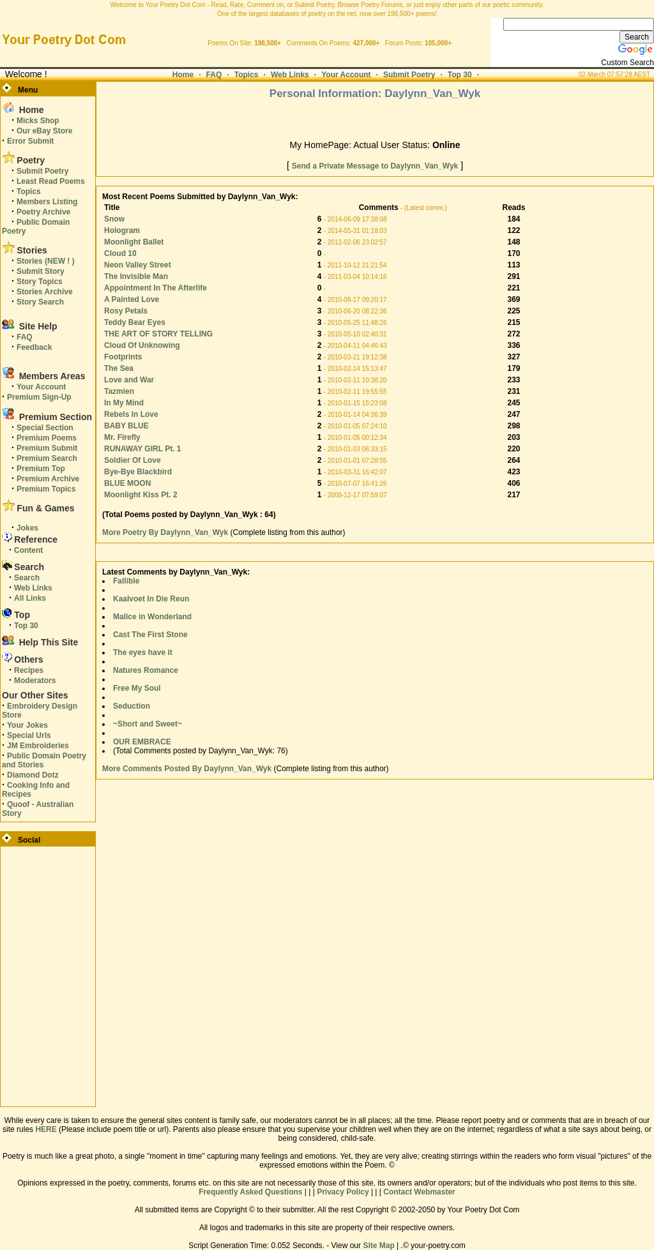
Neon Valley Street (137, 264)
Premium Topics (46, 489)
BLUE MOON (127, 483)
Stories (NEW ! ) (46, 261)
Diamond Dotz (33, 775)
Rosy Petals (126, 310)
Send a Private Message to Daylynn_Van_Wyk (375, 166)
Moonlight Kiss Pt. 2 (141, 494)
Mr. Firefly (122, 437)
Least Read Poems (51, 181)
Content (28, 550)
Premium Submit (47, 448)
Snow (114, 219)
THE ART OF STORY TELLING (158, 333)
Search (27, 577)
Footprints (123, 356)
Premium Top (41, 468)
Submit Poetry (409, 74)
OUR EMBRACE (142, 741)
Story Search (40, 301)
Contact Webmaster (419, 1191)
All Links (30, 598)
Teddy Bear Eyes (134, 322)
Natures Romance (145, 670)
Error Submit (30, 141)
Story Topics (40, 281)
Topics (246, 74)
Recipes (28, 670)
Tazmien (119, 391)
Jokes (27, 527)
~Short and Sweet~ (147, 723)
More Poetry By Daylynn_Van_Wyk (166, 532)
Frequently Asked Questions (250, 1191)
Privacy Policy (343, 1191)
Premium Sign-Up (39, 397)
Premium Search (47, 458)
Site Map (378, 1245)
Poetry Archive (43, 211)
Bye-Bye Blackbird (138, 471)
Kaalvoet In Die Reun (151, 598)
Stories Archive (45, 291)
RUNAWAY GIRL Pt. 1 (142, 448)
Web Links (290, 74)
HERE (45, 1129)
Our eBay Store (44, 130)
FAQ (214, 74)
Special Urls (29, 735)
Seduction (131, 706)
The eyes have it (142, 652)
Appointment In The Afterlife (155, 287)
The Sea (118, 368)
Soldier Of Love (132, 460)
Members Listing (47, 201)
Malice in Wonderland (152, 616)
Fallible (126, 580)
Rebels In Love (131, 414)
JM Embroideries (38, 745)
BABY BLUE (126, 425)
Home (183, 74)
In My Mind (124, 402)
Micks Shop (38, 120)
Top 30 (460, 74)
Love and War (129, 379)
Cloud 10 (120, 253)
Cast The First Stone (150, 634)
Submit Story (41, 271)
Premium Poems (47, 437)
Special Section (45, 427)
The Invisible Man (136, 276)
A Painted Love (131, 299)
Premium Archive (48, 478)
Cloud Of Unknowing (142, 345)
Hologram (122, 230)
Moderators (35, 680)
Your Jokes (27, 725)
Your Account (345, 74)
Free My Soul (137, 688)
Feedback (34, 347)
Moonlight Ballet (134, 241)
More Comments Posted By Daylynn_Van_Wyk (186, 768)
